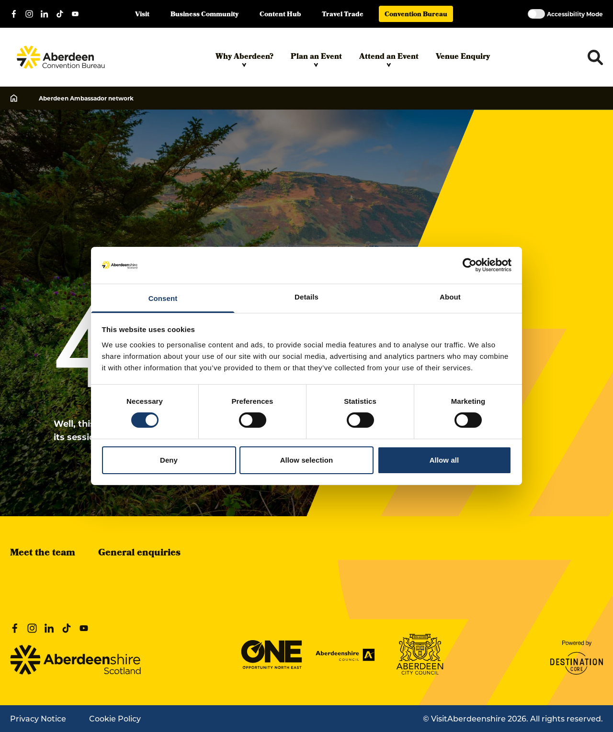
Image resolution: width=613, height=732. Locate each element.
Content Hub (280, 15)
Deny (169, 460)
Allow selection (306, 460)
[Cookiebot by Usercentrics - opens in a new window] (469, 265)
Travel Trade (342, 15)
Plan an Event (316, 59)
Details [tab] (306, 297)
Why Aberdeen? (244, 59)
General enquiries (139, 553)
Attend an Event (389, 59)
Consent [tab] (163, 298)
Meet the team (42, 553)
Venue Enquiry (463, 57)
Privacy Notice (38, 718)
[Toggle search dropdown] (595, 57)
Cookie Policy (115, 718)
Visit (142, 15)
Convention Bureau (416, 15)
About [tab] (450, 297)
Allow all (444, 460)
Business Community (204, 15)
